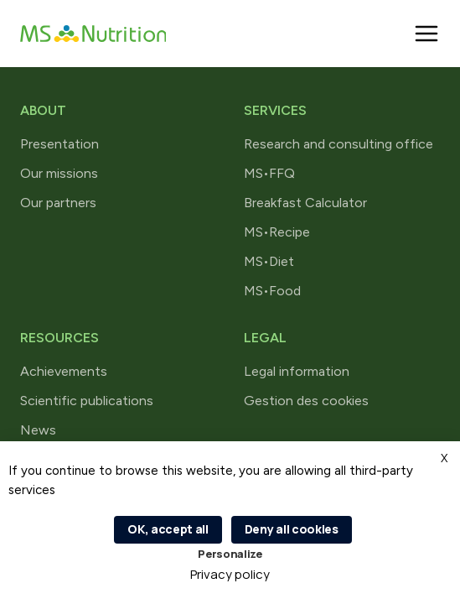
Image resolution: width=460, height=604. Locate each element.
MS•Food (272, 291)
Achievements (63, 371)
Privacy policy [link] (230, 574)
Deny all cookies (292, 529)
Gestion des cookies (306, 401)
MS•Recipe (277, 232)
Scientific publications (86, 401)
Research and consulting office (338, 144)
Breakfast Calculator (305, 203)
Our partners (58, 203)
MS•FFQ (269, 173)
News (38, 430)
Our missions (59, 173)
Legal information (296, 371)
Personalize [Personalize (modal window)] (229, 553)
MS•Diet (269, 261)
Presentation (59, 144)
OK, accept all (168, 529)
